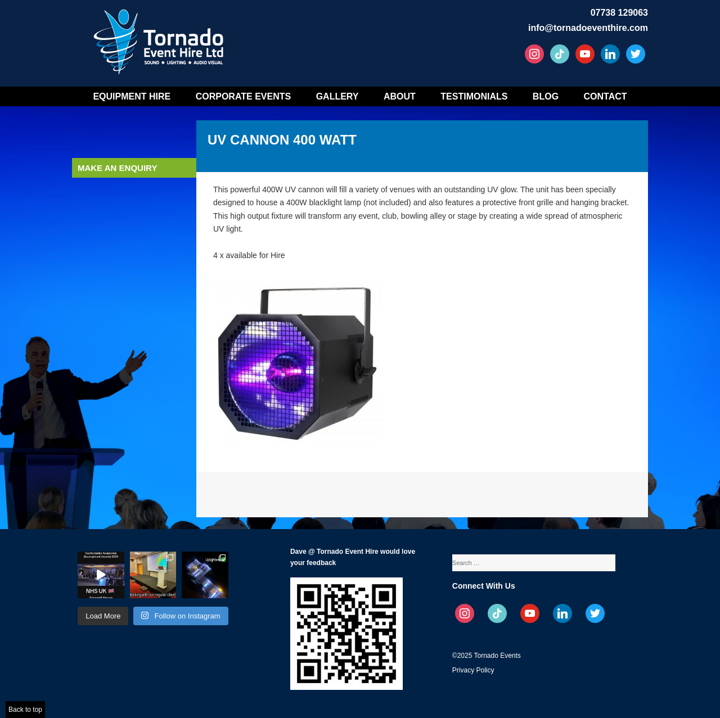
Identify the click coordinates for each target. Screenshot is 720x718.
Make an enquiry (117, 168)
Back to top (25, 710)
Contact (605, 96)
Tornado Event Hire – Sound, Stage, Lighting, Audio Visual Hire (160, 38)
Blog (546, 96)
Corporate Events (243, 96)
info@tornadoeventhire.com (588, 28)
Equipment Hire (131, 96)
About (400, 96)
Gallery (337, 96)
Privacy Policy (473, 670)
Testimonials (473, 96)
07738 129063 (619, 12)
